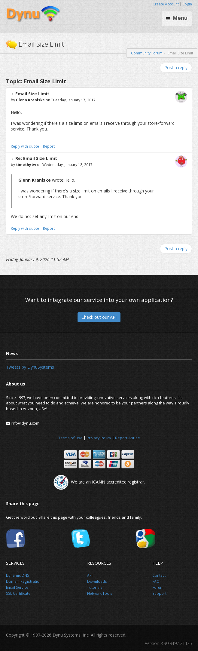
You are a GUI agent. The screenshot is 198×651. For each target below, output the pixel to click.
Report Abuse (127, 438)
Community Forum (147, 53)
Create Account (166, 4)
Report (49, 146)
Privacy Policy (99, 438)
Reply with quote (25, 146)
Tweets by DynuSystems (30, 367)
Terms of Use (70, 438)
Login (187, 4)
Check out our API (99, 317)
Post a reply (175, 67)
